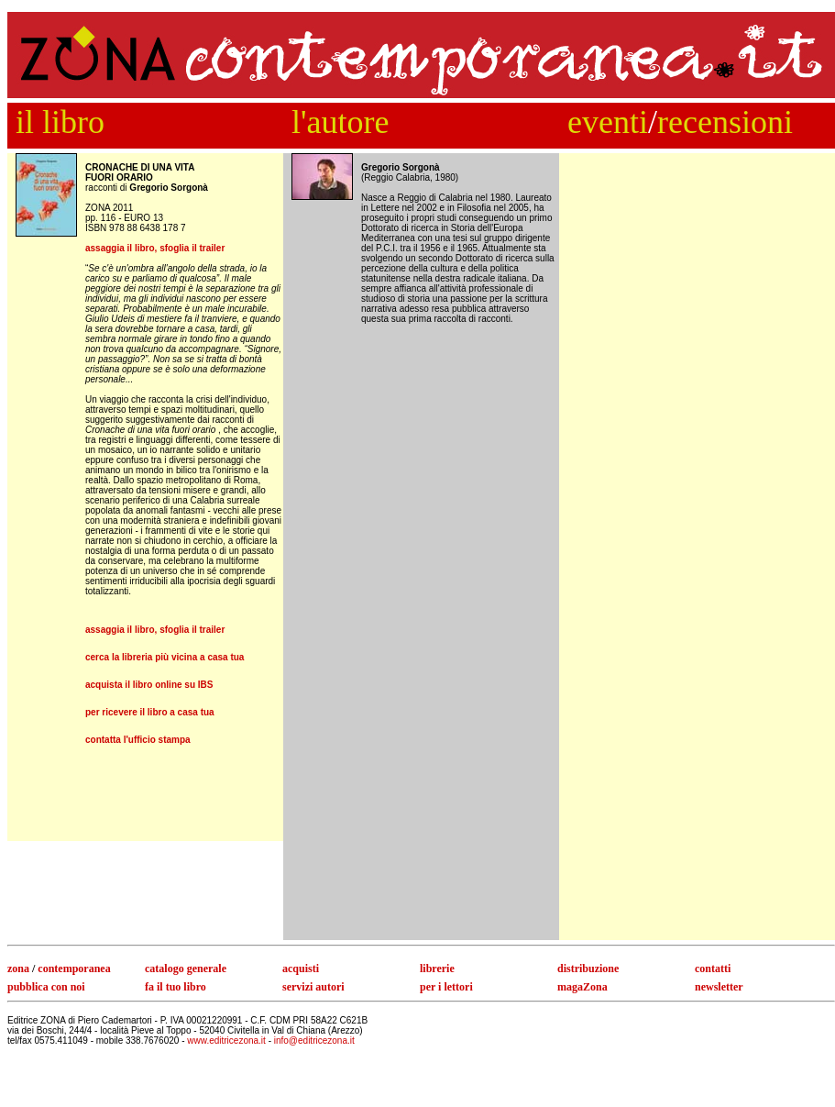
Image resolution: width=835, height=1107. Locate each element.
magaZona (582, 986)
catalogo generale (185, 968)
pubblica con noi (46, 986)
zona (18, 968)
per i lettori (446, 986)
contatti (713, 968)
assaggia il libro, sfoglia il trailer (155, 248)
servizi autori (313, 986)
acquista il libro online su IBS (149, 685)
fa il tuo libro (175, 986)
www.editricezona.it (227, 1040)
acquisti (300, 968)
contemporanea (74, 968)
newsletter (719, 986)
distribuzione (588, 968)
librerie (437, 968)
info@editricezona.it (314, 1040)
